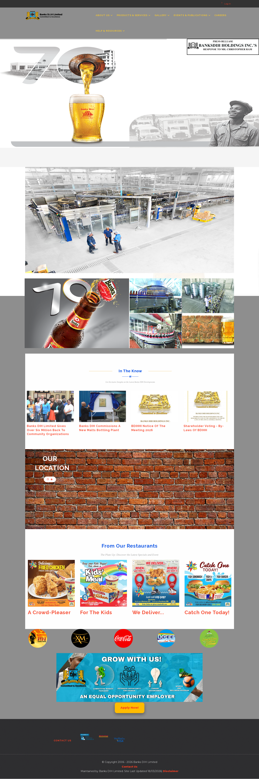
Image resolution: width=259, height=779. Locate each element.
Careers (220, 15)
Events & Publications (192, 15)
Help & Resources (110, 30)
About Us (104, 15)
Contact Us (62, 740)
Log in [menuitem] (227, 4)
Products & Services (133, 15)
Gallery (162, 15)
